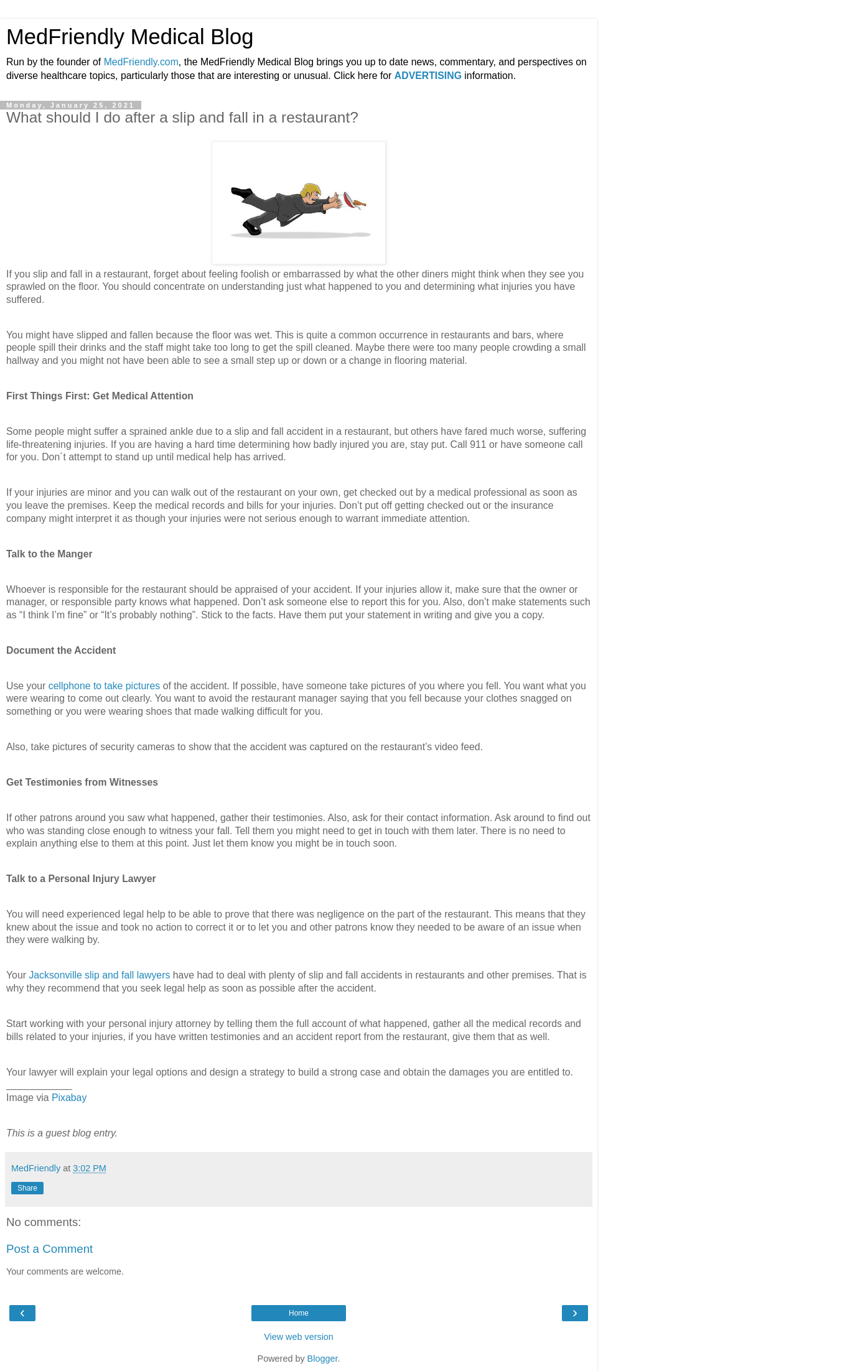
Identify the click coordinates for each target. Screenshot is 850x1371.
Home (299, 1313)
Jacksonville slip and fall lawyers (99, 975)
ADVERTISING (428, 75)
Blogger (322, 1359)
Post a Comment (49, 1248)
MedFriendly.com (141, 62)
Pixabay (69, 1097)
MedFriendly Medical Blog (129, 37)
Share (27, 1188)
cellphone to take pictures (105, 686)
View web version (299, 1337)
